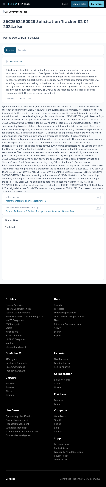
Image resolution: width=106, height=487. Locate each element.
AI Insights (11, 359)
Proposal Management (17, 423)
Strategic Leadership (16, 427)
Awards (58, 304)
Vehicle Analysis (62, 366)
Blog (56, 427)
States (9, 327)
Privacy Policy (61, 455)
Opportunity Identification (19, 416)
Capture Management (17, 420)
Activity (57, 327)
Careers (58, 431)
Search (57, 331)
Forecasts (59, 308)
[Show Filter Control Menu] (98, 197)
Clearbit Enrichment (16, 346)
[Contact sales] (79, 4)
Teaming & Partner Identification (22, 431)
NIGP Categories (14, 335)
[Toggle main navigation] (4, 4)
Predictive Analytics (15, 370)
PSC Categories (13, 324)
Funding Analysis (62, 363)
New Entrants (61, 359)
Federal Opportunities (65, 312)
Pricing (57, 423)
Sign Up (58, 420)
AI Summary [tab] (14, 61)
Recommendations (15, 366)
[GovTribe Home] (19, 3)
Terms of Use (60, 459)
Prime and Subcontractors (67, 324)
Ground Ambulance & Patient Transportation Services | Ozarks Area (39, 211)
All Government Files (15, 11)
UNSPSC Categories (16, 339)
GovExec (88, 478)
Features (58, 400)
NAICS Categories (15, 320)
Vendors (10, 343)
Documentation (62, 444)
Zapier (57, 383)
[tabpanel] (53, 84)
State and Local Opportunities (69, 316)
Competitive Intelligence (18, 435)
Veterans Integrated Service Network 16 (25, 200)
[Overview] (10, 50)
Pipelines (10, 383)
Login (65, 3)
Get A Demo (60, 416)
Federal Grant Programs (18, 312)
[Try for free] (96, 4)
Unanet (58, 387)
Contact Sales (61, 448)
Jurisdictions (12, 331)
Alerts (9, 391)
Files (56, 320)
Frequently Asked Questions (68, 451)
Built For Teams (62, 379)
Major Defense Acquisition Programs (24, 316)
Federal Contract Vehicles (18, 308)
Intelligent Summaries (17, 363)
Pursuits (10, 387)
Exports (58, 335)
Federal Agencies (14, 304)
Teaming (10, 394)
